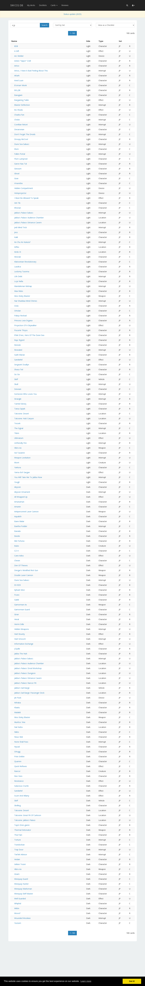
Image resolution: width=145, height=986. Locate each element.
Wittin (16, 908)
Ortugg (17, 751)
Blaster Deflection (22, 105)
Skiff (16, 379)
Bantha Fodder (20, 526)
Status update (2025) (72, 14)
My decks (31, 5)
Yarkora (17, 467)
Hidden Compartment (23, 188)
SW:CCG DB (16, 5)
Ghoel (16, 173)
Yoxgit (17, 482)
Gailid (16, 599)
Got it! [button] (132, 981)
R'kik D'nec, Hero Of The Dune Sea (29, 335)
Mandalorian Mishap (23, 286)
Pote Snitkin (19, 756)
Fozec (16, 595)
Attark (16, 75)
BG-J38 (17, 90)
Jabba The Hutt (20, 653)
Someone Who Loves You (25, 394)
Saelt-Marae (19, 355)
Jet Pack (17, 697)
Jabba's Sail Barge (22, 688)
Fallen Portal (19, 154)
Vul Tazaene (19, 452)
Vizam (16, 874)
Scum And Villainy (21, 795)
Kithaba (17, 702)
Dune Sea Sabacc (21, 144)
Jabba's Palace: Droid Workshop (28, 668)
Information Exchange (23, 644)
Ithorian (17, 208)
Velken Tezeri (20, 864)
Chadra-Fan (19, 114)
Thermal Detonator (22, 830)
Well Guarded (20, 898)
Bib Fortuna (19, 541)
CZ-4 (16, 550)
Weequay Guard (21, 879)
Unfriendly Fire (20, 443)
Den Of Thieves (21, 565)
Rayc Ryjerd (19, 340)
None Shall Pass (21, 742)
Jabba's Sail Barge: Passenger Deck (29, 693)
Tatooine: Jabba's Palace (24, 820)
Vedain (17, 859)
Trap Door (18, 849)
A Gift (16, 51)
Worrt (16, 462)
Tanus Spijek (19, 408)
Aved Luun (18, 80)
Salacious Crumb (21, 786)
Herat (16, 619)
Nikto (16, 732)
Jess (16, 232)
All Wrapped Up (20, 497)
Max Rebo (18, 291)
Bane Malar (19, 521)
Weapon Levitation (22, 457)
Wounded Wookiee (22, 918)
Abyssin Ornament (22, 492)
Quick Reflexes (20, 766)
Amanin (17, 506)
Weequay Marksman (23, 888)
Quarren (17, 761)
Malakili (17, 712)
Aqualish (17, 516)
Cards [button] (54, 5)
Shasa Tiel (18, 369)
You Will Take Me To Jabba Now (28, 477)
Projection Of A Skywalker (25, 325)
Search (44, 25)
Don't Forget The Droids (24, 134)
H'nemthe (18, 183)
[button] (127, 5)
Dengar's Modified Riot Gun (26, 570)
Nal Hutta (18, 727)
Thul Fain (18, 835)
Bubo (16, 546)
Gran (16, 178)
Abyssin (17, 487)
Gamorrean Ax (20, 604)
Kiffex (16, 247)
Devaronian (19, 129)
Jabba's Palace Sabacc (23, 212)
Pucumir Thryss (21, 330)
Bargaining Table (21, 100)
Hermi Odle (19, 624)
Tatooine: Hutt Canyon (24, 418)
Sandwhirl (18, 359)
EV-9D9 (17, 585)
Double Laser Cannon (23, 575)
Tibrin (16, 433)
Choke (17, 119)
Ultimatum (18, 438)
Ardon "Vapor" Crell (22, 61)
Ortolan (17, 310)
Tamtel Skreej (20, 404)
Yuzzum (17, 923)
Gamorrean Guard (22, 609)
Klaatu (17, 707)
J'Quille (17, 648)
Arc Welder (19, 56)
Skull (16, 384)
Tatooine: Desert (21, 413)
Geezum (17, 168)
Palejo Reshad (20, 315)
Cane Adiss (19, 555)
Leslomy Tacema (21, 271)
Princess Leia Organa (23, 320)
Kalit (16, 237)
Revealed (18, 350)
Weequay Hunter (21, 884)
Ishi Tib (17, 203)
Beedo (17, 536)
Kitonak (17, 257)
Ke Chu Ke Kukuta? (22, 242)
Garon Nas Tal (20, 163)
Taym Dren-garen (22, 825)
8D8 (16, 46)
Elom (16, 149)
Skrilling (17, 805)
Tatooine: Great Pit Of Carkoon (27, 815)
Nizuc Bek (18, 737)
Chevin (17, 560)
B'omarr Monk (20, 85)
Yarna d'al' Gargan (22, 472)
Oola (16, 306)
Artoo (16, 65)
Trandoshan (19, 844)
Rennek (17, 345)
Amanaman (19, 501)
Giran (16, 614)
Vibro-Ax (17, 448)
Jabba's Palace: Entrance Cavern (28, 222)
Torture (17, 840)
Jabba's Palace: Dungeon (24, 673)
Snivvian (17, 389)
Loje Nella (18, 281)
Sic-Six (17, 374)
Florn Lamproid (20, 159)
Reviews (64, 5)
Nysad (17, 746)
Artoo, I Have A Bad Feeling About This (31, 70)
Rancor (17, 771)
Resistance (19, 781)
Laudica (17, 266)
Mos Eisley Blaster (22, 296)
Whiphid (17, 903)
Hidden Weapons (21, 629)
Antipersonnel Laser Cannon (26, 511)
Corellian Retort (21, 124)
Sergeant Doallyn (21, 364)
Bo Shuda (18, 110)
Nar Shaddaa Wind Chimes (25, 301)
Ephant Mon (19, 590)
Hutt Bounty (19, 634)
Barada (17, 531)
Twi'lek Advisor (20, 854)
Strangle (17, 399)
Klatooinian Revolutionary (25, 261)
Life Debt (18, 276)
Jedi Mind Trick (20, 227)
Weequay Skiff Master (23, 893)
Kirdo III (17, 252)
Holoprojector (20, 193)
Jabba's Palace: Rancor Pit (25, 683)
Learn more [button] (85, 981)
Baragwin (18, 95)
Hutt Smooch (20, 639)
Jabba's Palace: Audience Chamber (29, 217)
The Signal (18, 428)
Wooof (17, 913)
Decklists (43, 5)
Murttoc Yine (19, 722)
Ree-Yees (18, 776)
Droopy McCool (21, 139)
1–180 (72, 33)
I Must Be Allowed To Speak (26, 198)
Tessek (17, 423)
